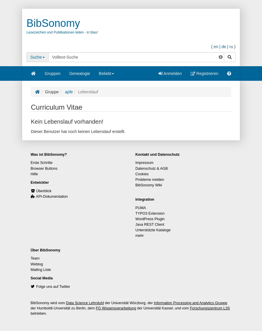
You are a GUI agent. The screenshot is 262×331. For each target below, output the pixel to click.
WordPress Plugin (150, 219)
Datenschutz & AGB (151, 169)
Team (35, 258)
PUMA (140, 208)
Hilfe (34, 174)
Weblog (37, 264)
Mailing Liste (41, 270)
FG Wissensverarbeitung (116, 308)
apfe (68, 92)
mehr (139, 236)
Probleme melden (149, 180)
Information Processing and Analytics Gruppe (190, 303)
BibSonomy (53, 23)
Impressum (144, 163)
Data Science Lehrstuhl (85, 303)
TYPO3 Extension (149, 213)
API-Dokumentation (52, 197)
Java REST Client (149, 225)
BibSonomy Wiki (148, 185)
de (224, 46)
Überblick (44, 191)
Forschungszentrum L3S (210, 308)
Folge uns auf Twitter (53, 287)
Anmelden (170, 73)
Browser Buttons (44, 169)
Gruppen (53, 73)
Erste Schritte (42, 163)
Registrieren (204, 73)
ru (231, 46)
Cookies (142, 174)
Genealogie (79, 73)
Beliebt (106, 75)
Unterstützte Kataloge (153, 230)
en (216, 46)
